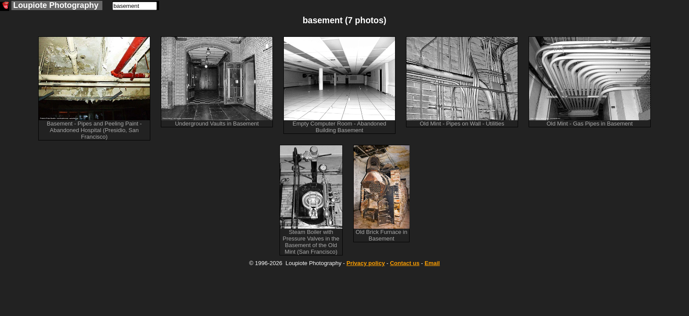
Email (432, 263)
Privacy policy (365, 263)
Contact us (404, 263)
